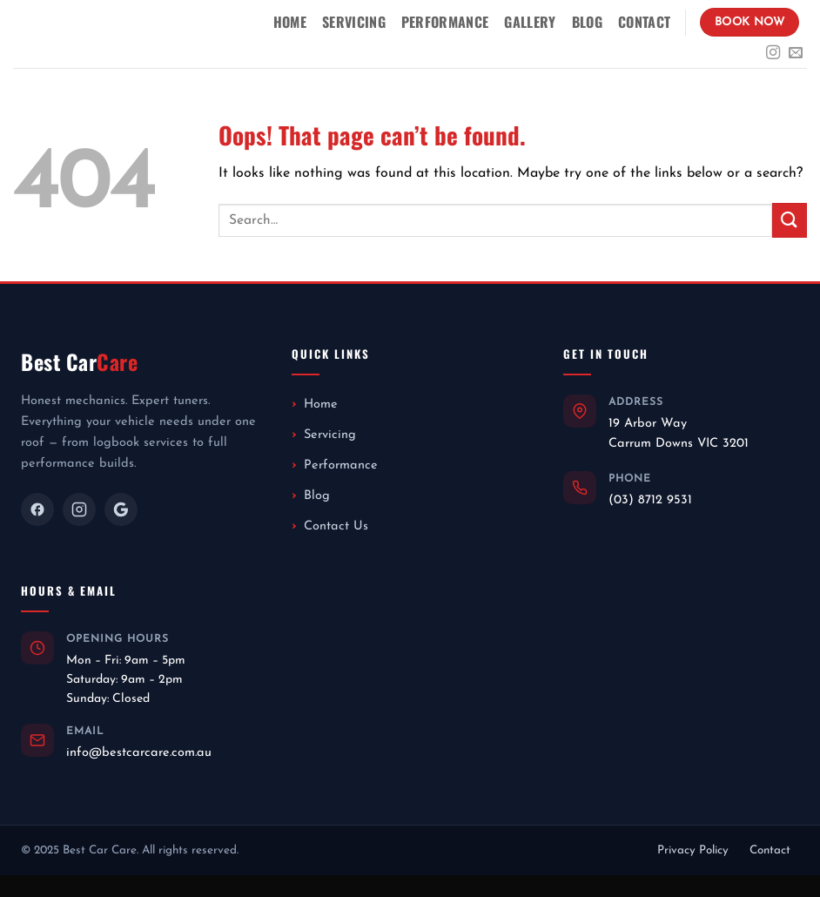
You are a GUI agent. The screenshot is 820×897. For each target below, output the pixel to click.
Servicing (354, 21)
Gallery (529, 21)
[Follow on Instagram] (773, 53)
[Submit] (789, 220)
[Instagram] (79, 509)
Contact (644, 21)
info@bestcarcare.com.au (139, 752)
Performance (445, 21)
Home (289, 21)
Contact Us (336, 526)
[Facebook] (37, 509)
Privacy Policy (693, 850)
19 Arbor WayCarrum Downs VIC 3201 (678, 433)
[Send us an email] (796, 53)
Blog (587, 21)
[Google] (121, 509)
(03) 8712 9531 (650, 500)
